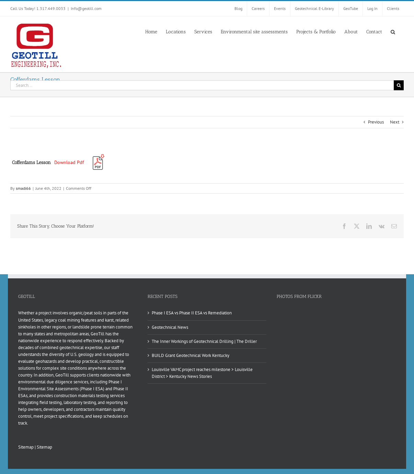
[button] (393, 31)
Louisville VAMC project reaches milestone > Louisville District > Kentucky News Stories (202, 373)
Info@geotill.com (86, 8)
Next (394, 122)
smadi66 (23, 188)
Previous (376, 122)
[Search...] (202, 85)
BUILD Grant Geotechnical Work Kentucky (190, 355)
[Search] (399, 85)
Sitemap (26, 447)
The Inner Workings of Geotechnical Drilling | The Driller (204, 341)
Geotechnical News (170, 327)
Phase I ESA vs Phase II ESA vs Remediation (192, 313)
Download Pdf (69, 162)
